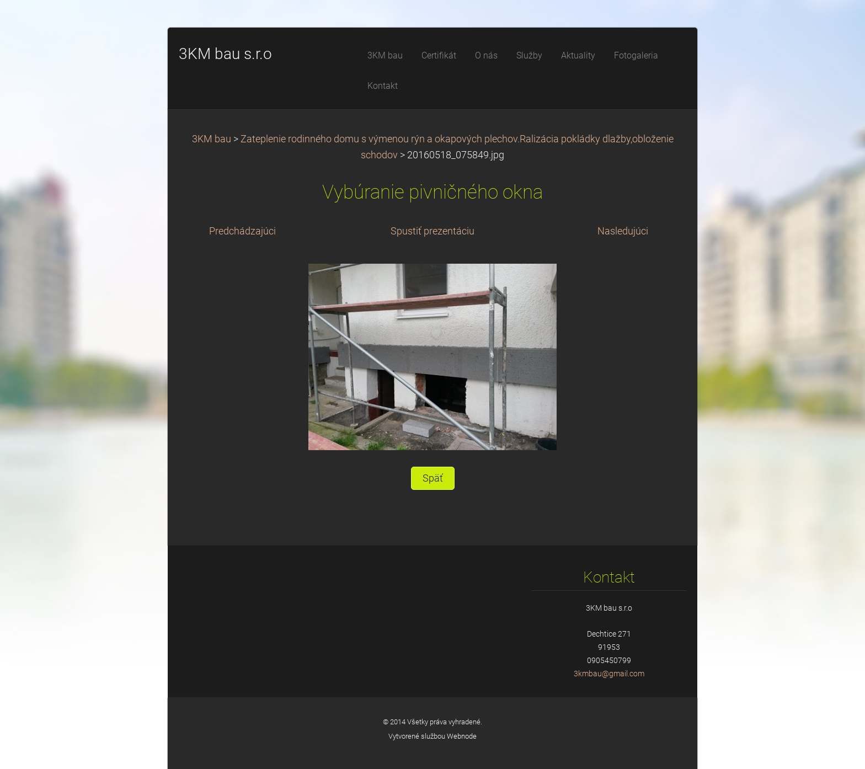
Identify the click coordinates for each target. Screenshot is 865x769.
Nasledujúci (622, 231)
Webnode (462, 736)
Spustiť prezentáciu (432, 231)
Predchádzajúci (242, 231)
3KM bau (211, 139)
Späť (433, 478)
